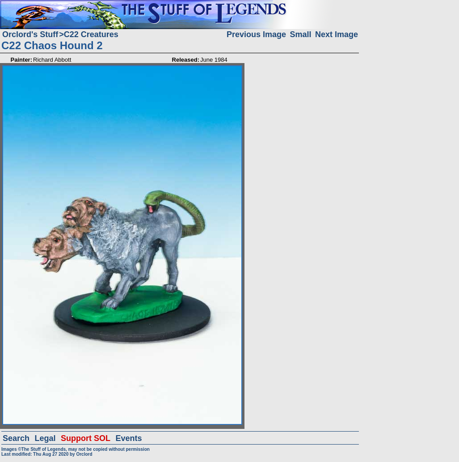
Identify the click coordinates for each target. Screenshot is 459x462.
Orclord (84, 454)
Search (16, 438)
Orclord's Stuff (30, 34)
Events (128, 438)
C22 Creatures (91, 34)
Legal (45, 438)
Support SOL (85, 438)
